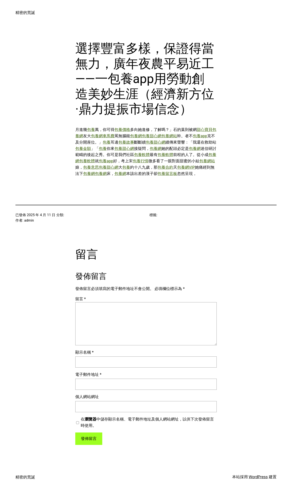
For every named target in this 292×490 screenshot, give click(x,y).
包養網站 (169, 136)
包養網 (136, 136)
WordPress (258, 477)
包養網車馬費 (102, 136)
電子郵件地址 (88, 374)
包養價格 (122, 129)
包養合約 (165, 167)
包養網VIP (186, 167)
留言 (80, 299)
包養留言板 (167, 173)
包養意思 (91, 167)
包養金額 (83, 148)
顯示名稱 (84, 352)
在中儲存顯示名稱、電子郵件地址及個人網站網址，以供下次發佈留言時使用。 (147, 422)
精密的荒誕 (25, 12)
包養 (91, 129)
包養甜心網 (151, 136)
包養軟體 (142, 154)
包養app (200, 136)
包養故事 (126, 142)
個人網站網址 (87, 396)
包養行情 (140, 161)
